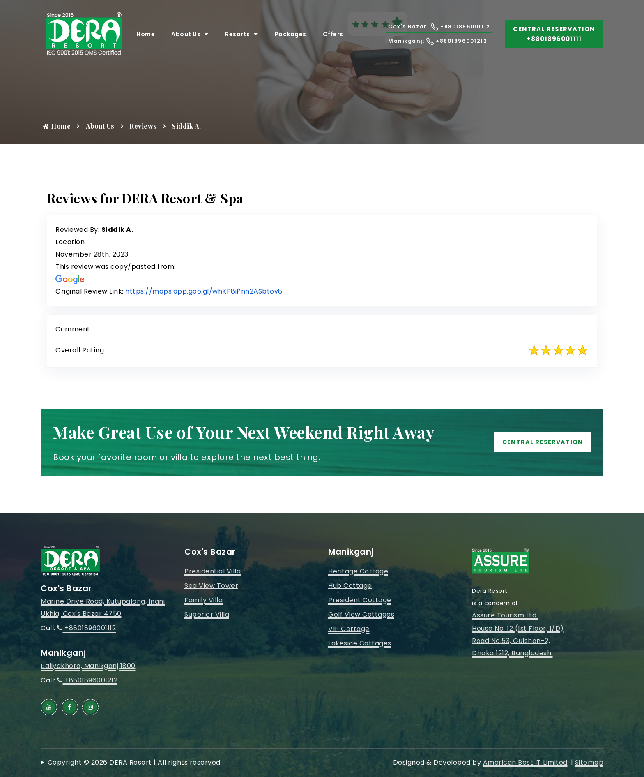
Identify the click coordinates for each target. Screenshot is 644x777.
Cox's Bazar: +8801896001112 (425, 29)
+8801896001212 (87, 680)
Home (145, 37)
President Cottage (359, 600)
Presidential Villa (212, 571)
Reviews (143, 126)
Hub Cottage (350, 585)
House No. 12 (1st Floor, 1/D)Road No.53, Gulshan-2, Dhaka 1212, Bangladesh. (518, 641)
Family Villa (203, 600)
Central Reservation (535, 442)
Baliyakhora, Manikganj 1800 (88, 666)
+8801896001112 (86, 628)
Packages (290, 37)
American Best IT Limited (525, 762)
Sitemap (589, 762)
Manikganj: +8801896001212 (424, 44)
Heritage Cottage (358, 571)
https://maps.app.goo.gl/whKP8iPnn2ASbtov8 (204, 291)
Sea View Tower (211, 585)
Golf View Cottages (361, 614)
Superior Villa (206, 614)
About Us (185, 37)
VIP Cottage (349, 629)
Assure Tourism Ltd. (505, 615)
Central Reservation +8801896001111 (554, 37)
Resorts (237, 37)
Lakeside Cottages (359, 643)
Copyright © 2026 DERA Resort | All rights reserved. (135, 762)
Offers (333, 37)
